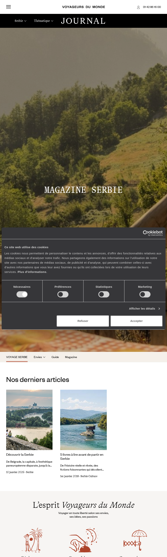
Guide (55, 357)
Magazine (71, 357)
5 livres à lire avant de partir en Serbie (81, 456)
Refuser (82, 321)
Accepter (136, 321)
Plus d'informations (32, 271)
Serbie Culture (89, 476)
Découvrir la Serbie (20, 454)
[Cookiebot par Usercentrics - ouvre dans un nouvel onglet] (146, 233)
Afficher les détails (142, 308)
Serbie (29, 472)
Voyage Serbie (17, 357)
